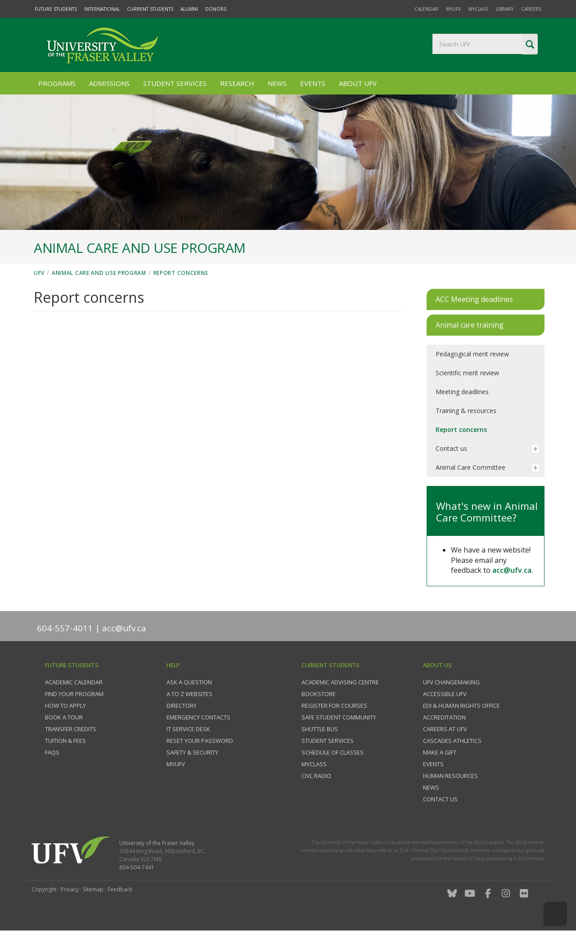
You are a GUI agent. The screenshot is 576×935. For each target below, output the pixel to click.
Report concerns (181, 273)
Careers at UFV (445, 729)
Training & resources (466, 410)
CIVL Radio (316, 776)
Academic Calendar (74, 682)
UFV (39, 273)
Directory (181, 705)
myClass (478, 9)
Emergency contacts (198, 717)
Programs (57, 83)
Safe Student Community (339, 717)
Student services (328, 741)
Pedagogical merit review (472, 354)
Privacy (70, 889)
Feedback (120, 889)
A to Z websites (189, 694)
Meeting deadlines (462, 391)
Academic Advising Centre (340, 682)
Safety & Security (192, 752)
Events (312, 83)
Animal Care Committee (470, 467)
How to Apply (65, 705)
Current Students (150, 9)
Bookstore (319, 694)
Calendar (426, 9)
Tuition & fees (65, 741)
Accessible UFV (445, 694)
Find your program (74, 694)
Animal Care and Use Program (99, 273)
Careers (531, 9)
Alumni (189, 9)
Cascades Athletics (452, 741)
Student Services (175, 83)
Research (237, 83)
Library (504, 9)
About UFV (358, 83)
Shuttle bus (320, 729)
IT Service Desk (188, 729)
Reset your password (199, 741)
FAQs (52, 752)
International (102, 9)
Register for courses (334, 705)
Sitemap (93, 889)
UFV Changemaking (451, 682)
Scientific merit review (467, 373)
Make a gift (439, 752)
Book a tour (64, 717)
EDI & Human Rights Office (461, 705)
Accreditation (444, 717)
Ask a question (189, 682)
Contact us (451, 448)
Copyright (44, 889)
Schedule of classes (333, 752)
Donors (215, 9)
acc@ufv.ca (511, 570)
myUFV (453, 9)
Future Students (56, 9)
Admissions (109, 83)
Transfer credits (70, 729)
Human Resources (450, 776)
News (277, 83)
